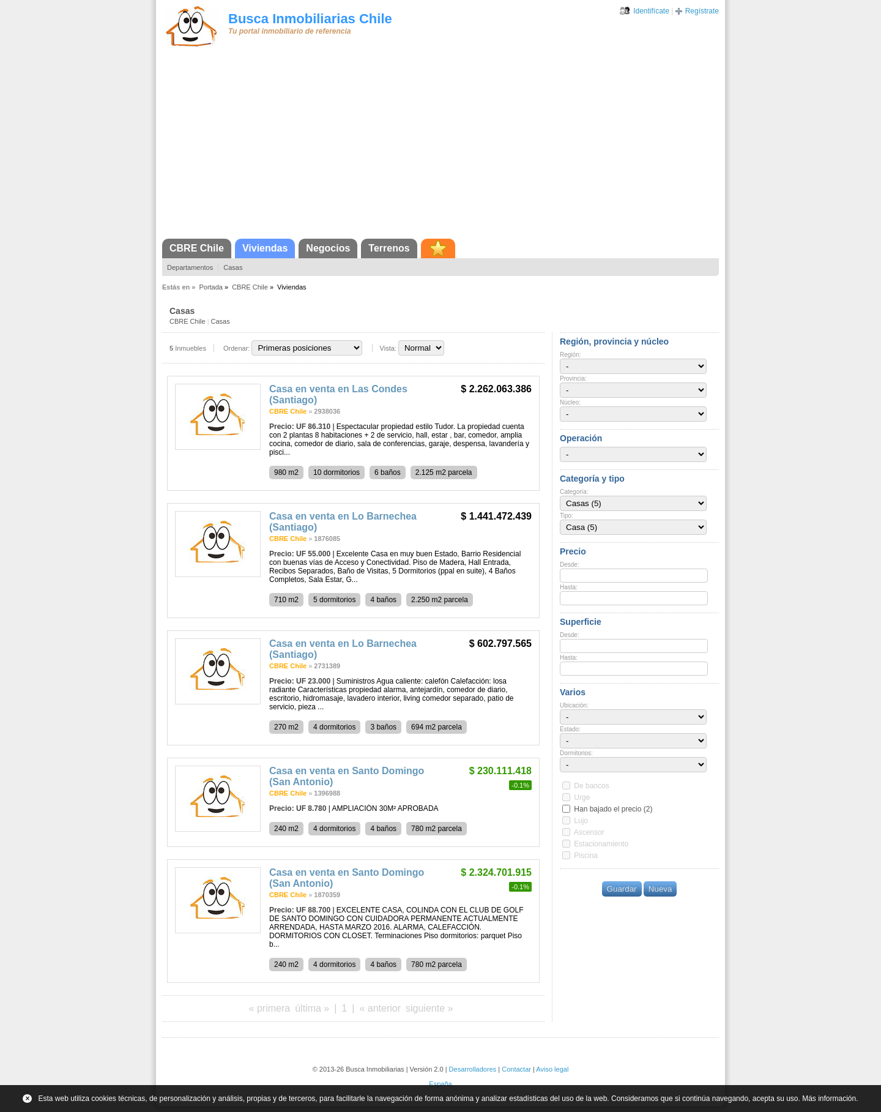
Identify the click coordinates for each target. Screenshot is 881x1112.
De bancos (591, 786)
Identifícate (651, 11)
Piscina (586, 855)
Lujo (581, 820)
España (440, 1084)
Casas (232, 267)
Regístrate (702, 11)
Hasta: (569, 587)
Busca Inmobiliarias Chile (310, 18)
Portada (211, 287)
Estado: (570, 729)
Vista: (388, 348)
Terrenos (388, 248)
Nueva (660, 889)
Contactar (516, 1069)
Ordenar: (236, 348)
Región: (570, 354)
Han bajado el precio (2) (613, 809)
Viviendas (265, 248)
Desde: (569, 564)
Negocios (328, 248)
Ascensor (589, 832)
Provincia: (573, 378)
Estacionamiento (601, 844)
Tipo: (566, 515)
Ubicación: (574, 705)
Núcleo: (570, 402)
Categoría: (574, 491)
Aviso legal (552, 1069)
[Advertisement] (440, 147)
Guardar (622, 889)
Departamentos (190, 267)
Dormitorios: (576, 753)
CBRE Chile (196, 248)
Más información (829, 1098)
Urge (582, 797)
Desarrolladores (473, 1069)
